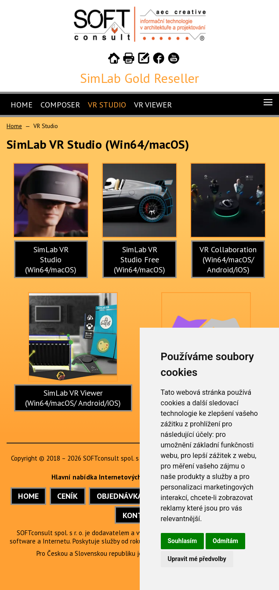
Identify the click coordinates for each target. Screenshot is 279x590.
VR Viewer (153, 105)
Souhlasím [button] (182, 540)
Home (22, 105)
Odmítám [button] (225, 540)
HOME (28, 496)
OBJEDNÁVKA (119, 496)
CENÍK (67, 496)
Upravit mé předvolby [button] (197, 558)
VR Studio (107, 105)
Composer (60, 105)
